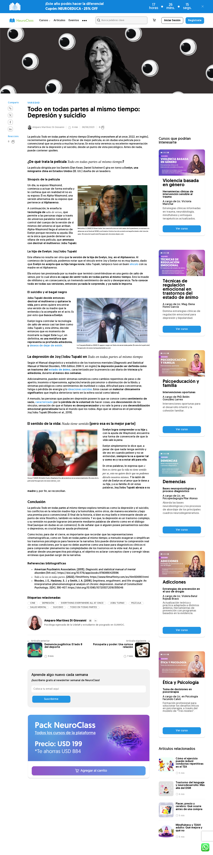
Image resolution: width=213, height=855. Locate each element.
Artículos (59, 20)
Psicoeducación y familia (181, 384)
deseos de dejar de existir (46, 346)
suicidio (58, 608)
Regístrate (194, 20)
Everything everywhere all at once (82, 604)
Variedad (33, 103)
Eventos (74, 20)
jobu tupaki (117, 604)
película (136, 604)
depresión (48, 604)
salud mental (38, 608)
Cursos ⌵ (44, 20)
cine (32, 604)
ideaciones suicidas (80, 390)
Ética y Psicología (181, 683)
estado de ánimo (59, 371)
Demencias (174, 482)
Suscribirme (51, 700)
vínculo (134, 265)
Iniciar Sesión (172, 20)
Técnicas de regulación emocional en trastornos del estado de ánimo (180, 289)
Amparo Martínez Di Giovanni (48, 128)
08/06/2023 (88, 128)
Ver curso (182, 228)
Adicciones (174, 582)
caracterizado (44, 403)
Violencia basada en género (181, 183)
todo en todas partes (83, 608)
